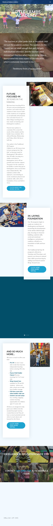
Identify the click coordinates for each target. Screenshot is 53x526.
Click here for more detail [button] (15, 188)
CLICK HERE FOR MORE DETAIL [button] (14, 425)
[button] (37, 269)
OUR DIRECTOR (23, 471)
